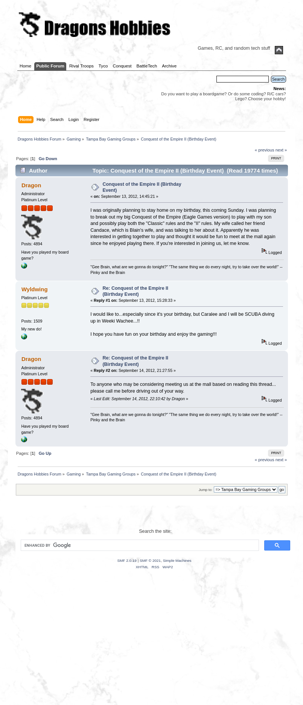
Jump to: (206, 490)
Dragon (31, 185)
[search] (139, 545)
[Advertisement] (151, 646)
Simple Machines (177, 560)
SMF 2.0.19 (127, 560)
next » (281, 150)
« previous (264, 150)
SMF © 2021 (150, 560)
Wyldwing (34, 289)
